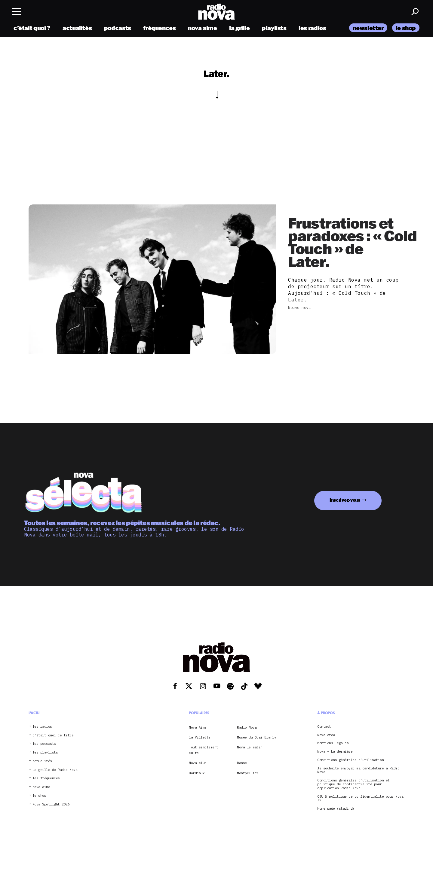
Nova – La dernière (334, 752)
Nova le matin (250, 747)
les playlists (45, 752)
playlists (274, 28)
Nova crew (326, 735)
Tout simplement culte (203, 750)
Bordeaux (196, 773)
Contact (324, 727)
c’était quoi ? (32, 28)
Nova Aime (198, 727)
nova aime (202, 28)
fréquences (159, 28)
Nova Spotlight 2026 (51, 804)
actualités (77, 28)
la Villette (199, 737)
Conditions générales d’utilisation (350, 760)
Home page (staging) (336, 809)
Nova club (198, 763)
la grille (239, 28)
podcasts (117, 28)
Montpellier (248, 773)
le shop (406, 28)
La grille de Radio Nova (55, 770)
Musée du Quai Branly (256, 737)
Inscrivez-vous (345, 500)
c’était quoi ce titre (53, 735)
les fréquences (46, 778)
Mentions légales (333, 743)
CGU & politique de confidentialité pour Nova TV (360, 798)
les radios (312, 28)
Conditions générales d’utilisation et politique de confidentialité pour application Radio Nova (353, 784)
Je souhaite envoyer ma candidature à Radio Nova (358, 770)
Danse (242, 763)
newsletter (368, 28)
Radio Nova (246, 727)
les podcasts (44, 744)
